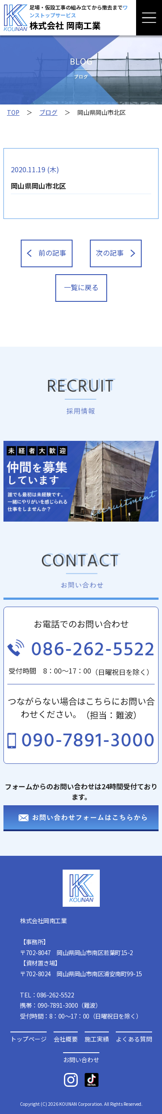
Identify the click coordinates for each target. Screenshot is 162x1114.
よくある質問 (134, 1038)
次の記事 (115, 252)
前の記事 (46, 252)
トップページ (28, 1038)
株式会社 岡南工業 (65, 25)
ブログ (48, 112)
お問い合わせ (81, 1059)
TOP (13, 112)
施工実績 (97, 1038)
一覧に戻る (81, 287)
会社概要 (66, 1038)
